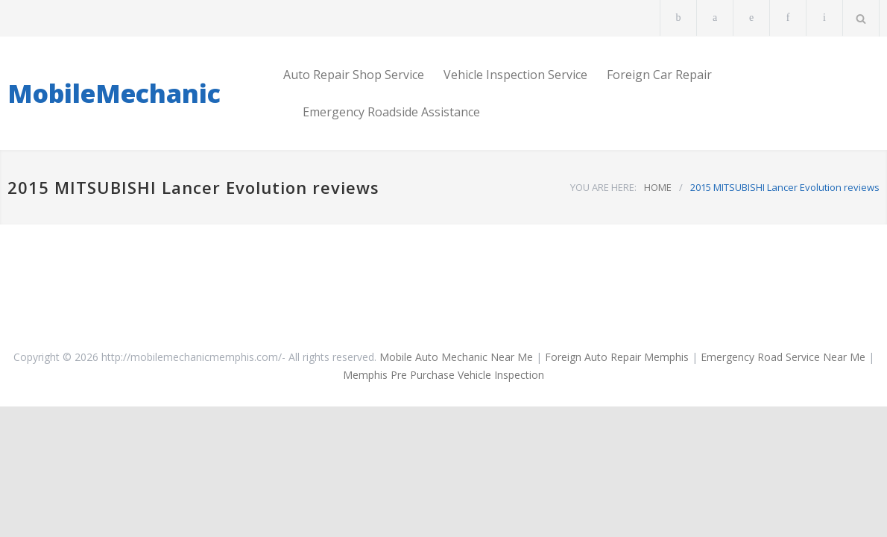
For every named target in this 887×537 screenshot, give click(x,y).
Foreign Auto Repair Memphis (617, 357)
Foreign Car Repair (659, 74)
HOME (658, 187)
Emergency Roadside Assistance (391, 112)
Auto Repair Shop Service (353, 74)
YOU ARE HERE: (603, 187)
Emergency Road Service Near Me (783, 357)
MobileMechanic (114, 93)
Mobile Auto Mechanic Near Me (456, 357)
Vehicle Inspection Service (515, 74)
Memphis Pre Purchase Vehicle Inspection (443, 375)
